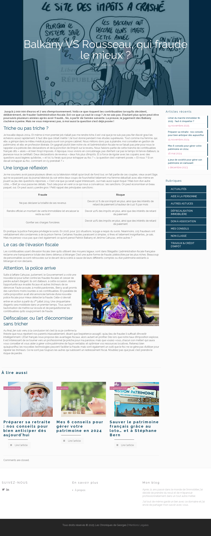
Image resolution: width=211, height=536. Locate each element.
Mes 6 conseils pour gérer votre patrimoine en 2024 (79, 426)
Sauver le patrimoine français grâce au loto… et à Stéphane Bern (134, 428)
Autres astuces (182, 203)
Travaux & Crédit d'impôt (182, 245)
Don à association (183, 221)
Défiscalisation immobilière (182, 212)
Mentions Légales (138, 525)
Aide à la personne (184, 196)
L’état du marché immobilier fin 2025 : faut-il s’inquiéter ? (184, 119)
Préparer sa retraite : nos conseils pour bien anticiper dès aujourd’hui (27, 428)
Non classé (179, 235)
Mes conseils (180, 228)
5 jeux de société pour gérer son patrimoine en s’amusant (185, 161)
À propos (80, 490)
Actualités (178, 189)
